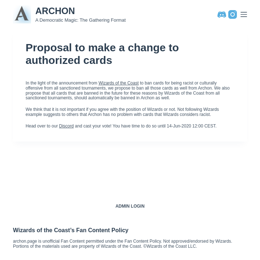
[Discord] (221, 14)
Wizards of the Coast (118, 83)
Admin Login (130, 206)
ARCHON (55, 11)
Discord (66, 126)
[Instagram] (232, 14)
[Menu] (244, 14)
